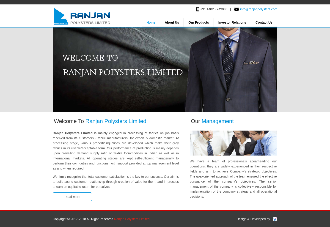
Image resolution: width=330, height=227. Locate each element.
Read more (72, 197)
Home (150, 22)
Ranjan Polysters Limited (132, 219)
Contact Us (264, 22)
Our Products (198, 22)
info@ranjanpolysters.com (258, 9)
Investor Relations (232, 22)
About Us (172, 22)
